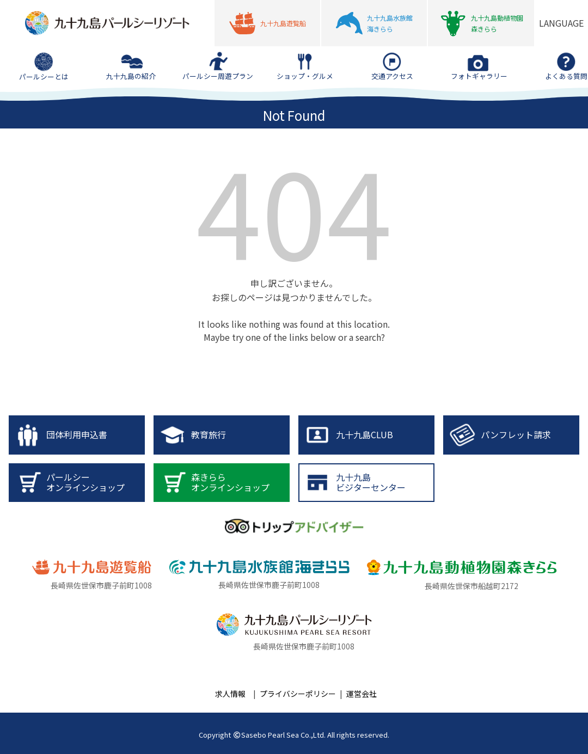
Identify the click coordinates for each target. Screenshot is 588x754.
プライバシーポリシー (298, 693)
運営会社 (361, 693)
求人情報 (230, 693)
